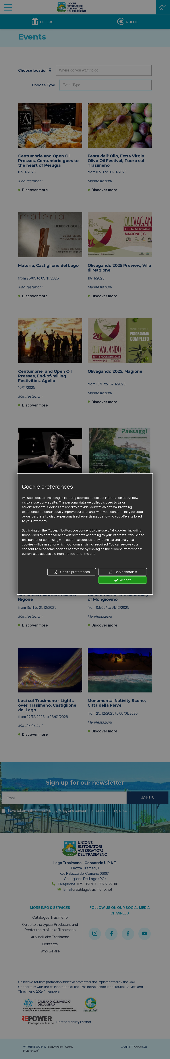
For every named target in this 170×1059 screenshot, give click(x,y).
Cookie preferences (72, 572)
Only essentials (122, 572)
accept (122, 580)
